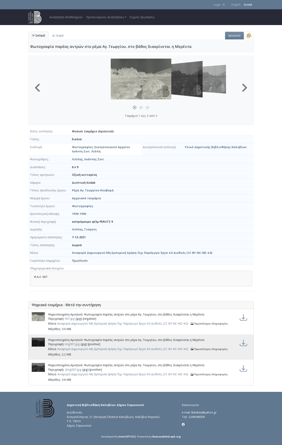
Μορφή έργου (39, 198)
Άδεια (34, 253)
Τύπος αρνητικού (42, 175)
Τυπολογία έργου (42, 206)
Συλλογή (36, 147)
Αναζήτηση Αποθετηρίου (66, 17)
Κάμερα (35, 183)
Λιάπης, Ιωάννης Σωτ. (88, 159)
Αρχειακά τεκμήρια (86, 198)
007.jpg (70, 319)
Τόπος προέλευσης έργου (48, 190)
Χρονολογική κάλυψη (44, 214)
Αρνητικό (234, 35)
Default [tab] (38, 35)
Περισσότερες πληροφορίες (209, 323)
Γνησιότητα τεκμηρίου (45, 261)
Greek (248, 4)
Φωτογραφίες (82, 206)
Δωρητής (36, 229)
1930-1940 (79, 214)
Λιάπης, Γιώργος (84, 229)
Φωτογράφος (39, 159)
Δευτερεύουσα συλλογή (159, 147)
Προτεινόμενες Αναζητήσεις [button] (105, 17)
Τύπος (34, 139)
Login (219, 4)
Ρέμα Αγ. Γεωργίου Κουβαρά (93, 190)
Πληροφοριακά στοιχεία (46, 268)
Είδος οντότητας (41, 131)
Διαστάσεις (37, 167)
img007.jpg (72, 344)
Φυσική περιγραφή (43, 222)
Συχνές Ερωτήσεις (142, 17)
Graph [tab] (58, 35)
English (236, 4)
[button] (37, 87)
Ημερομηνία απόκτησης (46, 237)
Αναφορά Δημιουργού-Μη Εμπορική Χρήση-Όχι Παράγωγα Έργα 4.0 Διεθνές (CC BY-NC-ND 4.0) (142, 253)
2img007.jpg (73, 369)
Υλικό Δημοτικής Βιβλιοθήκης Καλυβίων (216, 147)
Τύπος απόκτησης (42, 245)
